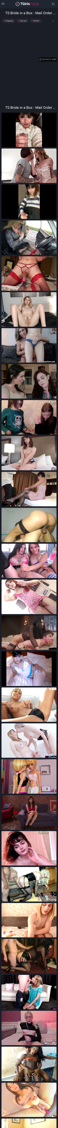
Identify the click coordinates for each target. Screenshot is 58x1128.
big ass (23, 21)
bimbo (36, 21)
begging (9, 21)
